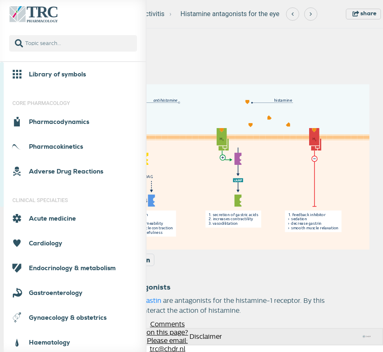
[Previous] (292, 14)
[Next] (310, 14)
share (364, 13)
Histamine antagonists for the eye (229, 14)
